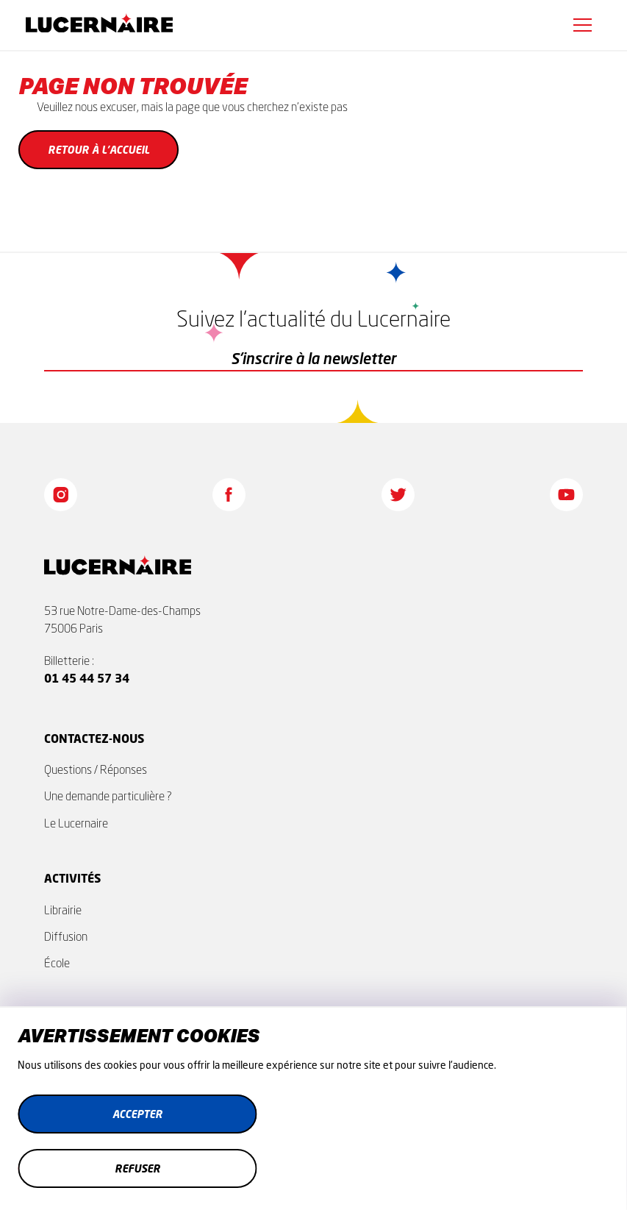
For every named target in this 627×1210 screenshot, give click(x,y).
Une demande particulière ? (108, 796)
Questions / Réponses (95, 769)
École (57, 962)
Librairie (63, 910)
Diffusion (65, 936)
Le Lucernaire (76, 823)
